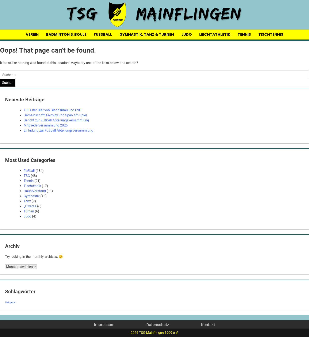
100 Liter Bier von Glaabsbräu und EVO (52, 110)
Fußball (29, 171)
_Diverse (30, 206)
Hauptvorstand (35, 191)
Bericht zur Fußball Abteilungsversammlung (56, 120)
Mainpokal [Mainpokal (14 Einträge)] (10, 302)
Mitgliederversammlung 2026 (46, 125)
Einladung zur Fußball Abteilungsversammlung (58, 130)
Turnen (29, 211)
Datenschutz (157, 324)
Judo (27, 216)
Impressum (104, 324)
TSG (27, 176)
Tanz (27, 201)
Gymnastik (32, 196)
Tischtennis (32, 186)
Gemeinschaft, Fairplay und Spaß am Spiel (55, 115)
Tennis (29, 181)
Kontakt (208, 324)
